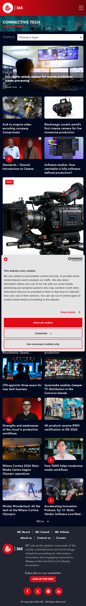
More (40, 521)
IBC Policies (62, 532)
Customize (43, 333)
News (9, 182)
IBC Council (42, 532)
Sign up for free (43, 579)
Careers (61, 538)
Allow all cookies (43, 322)
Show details (68, 312)
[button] (80, 8)
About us (26, 538)
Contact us (44, 538)
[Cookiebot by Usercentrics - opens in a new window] (68, 259)
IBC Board (23, 532)
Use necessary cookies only (43, 344)
